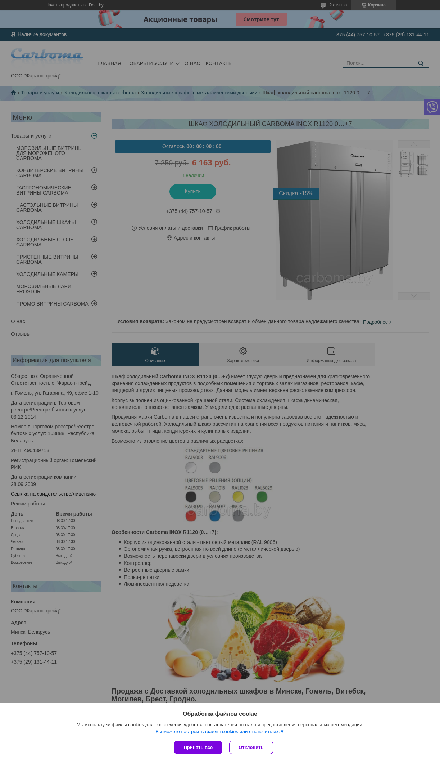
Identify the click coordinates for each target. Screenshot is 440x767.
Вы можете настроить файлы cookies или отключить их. (217, 731)
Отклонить (251, 747)
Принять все (198, 747)
